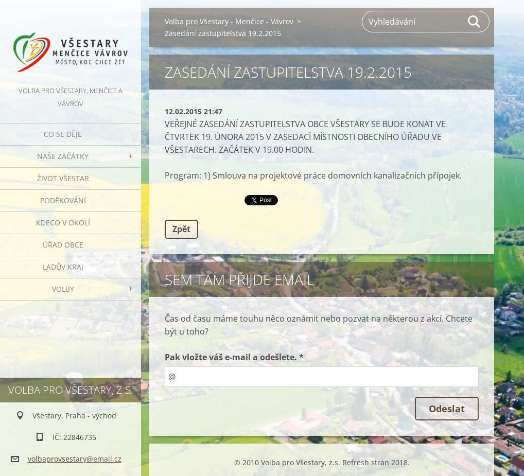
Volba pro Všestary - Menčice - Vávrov (229, 21)
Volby (63, 289)
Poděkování (63, 200)
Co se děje (63, 134)
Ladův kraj (63, 267)
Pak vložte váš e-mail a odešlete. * (234, 357)
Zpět (181, 229)
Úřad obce (63, 245)
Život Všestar (63, 178)
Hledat (474, 21)
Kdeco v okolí (63, 222)
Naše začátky (63, 156)
